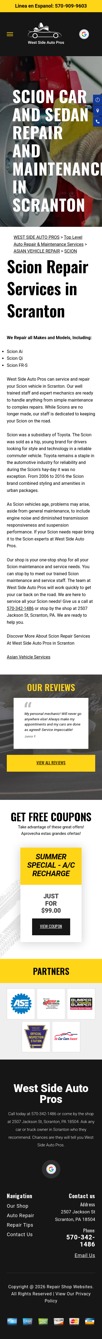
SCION (70, 251)
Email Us (85, 1255)
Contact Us (20, 1234)
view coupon (51, 926)
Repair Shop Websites (69, 1286)
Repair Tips (20, 1225)
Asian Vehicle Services (28, 657)
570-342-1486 (20, 608)
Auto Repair (20, 1215)
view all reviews (51, 762)
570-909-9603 (71, 6)
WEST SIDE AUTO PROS (37, 237)
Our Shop (18, 1206)
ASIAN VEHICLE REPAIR (37, 251)
